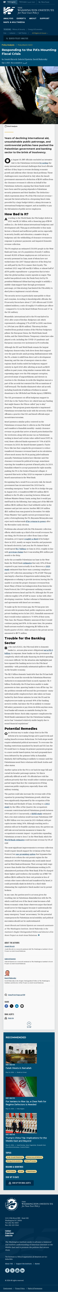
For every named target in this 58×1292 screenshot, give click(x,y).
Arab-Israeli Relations (15, 1157)
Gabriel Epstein (25, 59)
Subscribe (8, 1235)
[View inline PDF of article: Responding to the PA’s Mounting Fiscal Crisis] (29, 994)
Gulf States (22, 33)
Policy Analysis (8, 45)
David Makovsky (40, 59)
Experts (21, 18)
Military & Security (18, 29)
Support (45, 18)
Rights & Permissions (35, 1288)
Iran (5, 33)
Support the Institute (24, 1264)
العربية (25, 63)
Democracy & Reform (34, 1157)
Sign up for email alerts (20, 1183)
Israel (21, 1171)
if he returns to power (36, 521)
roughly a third (31, 539)
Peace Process (30, 1161)
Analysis (8, 18)
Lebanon (12, 33)
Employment (7, 1288)
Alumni (37, 1264)
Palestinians (31, 1171)
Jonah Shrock (10, 59)
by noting (44, 163)
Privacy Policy (20, 1288)
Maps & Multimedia (14, 22)
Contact (8, 1231)
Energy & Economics (35, 29)
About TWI (9, 1264)
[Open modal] (17, 38)
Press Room (9, 1233)
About (33, 18)
